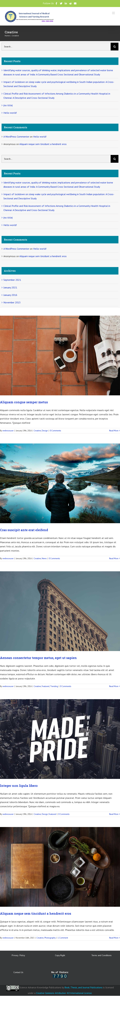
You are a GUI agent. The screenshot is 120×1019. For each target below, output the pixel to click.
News (44, 558)
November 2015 (12, 302)
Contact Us (18, 972)
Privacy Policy (18, 955)
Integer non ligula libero (19, 786)
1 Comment (63, 937)
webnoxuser (8, 430)
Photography (50, 937)
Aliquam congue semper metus (24, 402)
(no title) (8, 105)
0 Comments (55, 430)
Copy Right (60, 955)
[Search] (114, 46)
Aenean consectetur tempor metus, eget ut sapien (38, 658)
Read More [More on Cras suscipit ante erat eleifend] (113, 558)
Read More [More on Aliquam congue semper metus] (113, 430)
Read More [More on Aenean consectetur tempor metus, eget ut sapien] (113, 686)
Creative (37, 430)
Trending (54, 686)
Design (45, 430)
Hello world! (10, 112)
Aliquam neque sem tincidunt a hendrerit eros (35, 913)
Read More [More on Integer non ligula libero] (113, 814)
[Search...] (56, 46)
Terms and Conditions (101, 955)
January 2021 (10, 287)
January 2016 (10, 294)
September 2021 (12, 279)
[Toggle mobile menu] (113, 13)
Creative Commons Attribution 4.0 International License (64, 993)
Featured (45, 686)
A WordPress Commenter (16, 136)
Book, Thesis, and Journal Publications (83, 987)
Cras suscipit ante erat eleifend (24, 530)
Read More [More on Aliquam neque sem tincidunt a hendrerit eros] (113, 937)
